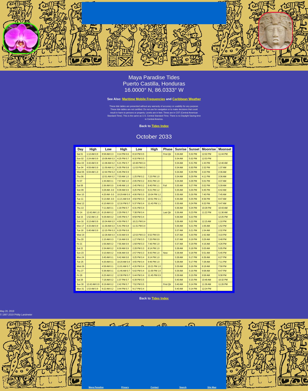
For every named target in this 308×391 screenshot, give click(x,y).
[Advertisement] (154, 13)
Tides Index (160, 126)
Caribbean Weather (186, 99)
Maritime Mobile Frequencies (143, 99)
